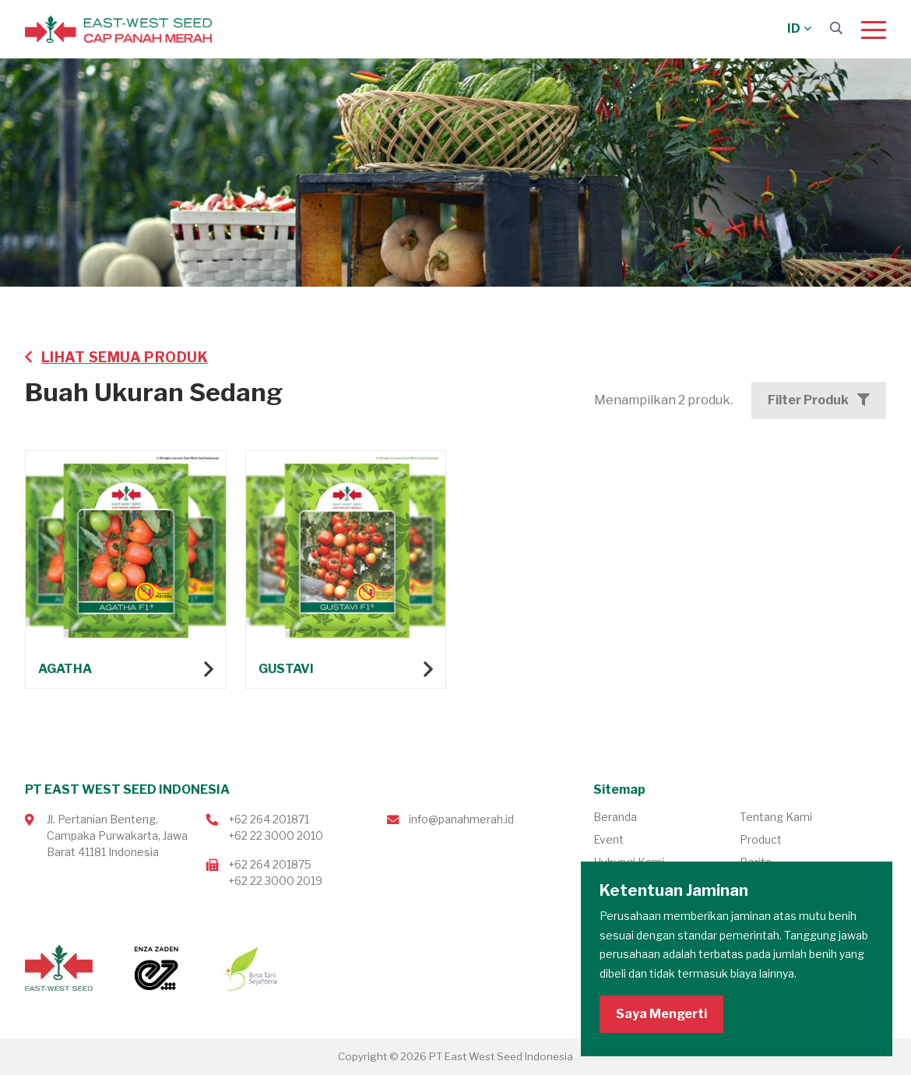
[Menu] (873, 29)
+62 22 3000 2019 (275, 880)
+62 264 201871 (268, 819)
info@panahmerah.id (461, 819)
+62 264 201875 (269, 864)
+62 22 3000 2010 (275, 835)
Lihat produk (126, 571)
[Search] (836, 28)
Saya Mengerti (661, 1013)
